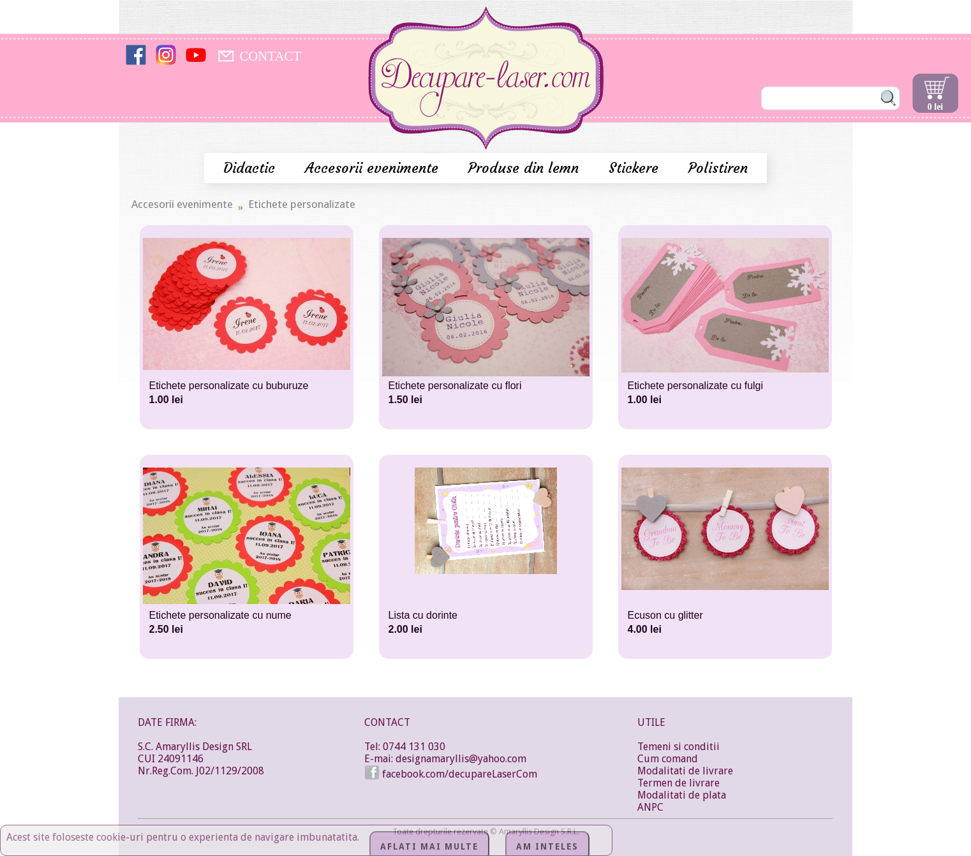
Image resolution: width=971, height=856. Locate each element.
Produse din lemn (525, 168)
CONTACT (270, 55)
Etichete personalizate (301, 204)
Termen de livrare (678, 783)
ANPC (650, 807)
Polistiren (718, 168)
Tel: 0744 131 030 (404, 747)
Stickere (636, 168)
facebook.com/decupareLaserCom (450, 774)
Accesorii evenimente (374, 168)
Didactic (251, 168)
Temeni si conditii (678, 747)
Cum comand (667, 759)
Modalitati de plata (681, 795)
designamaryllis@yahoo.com (461, 759)
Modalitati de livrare (685, 771)
